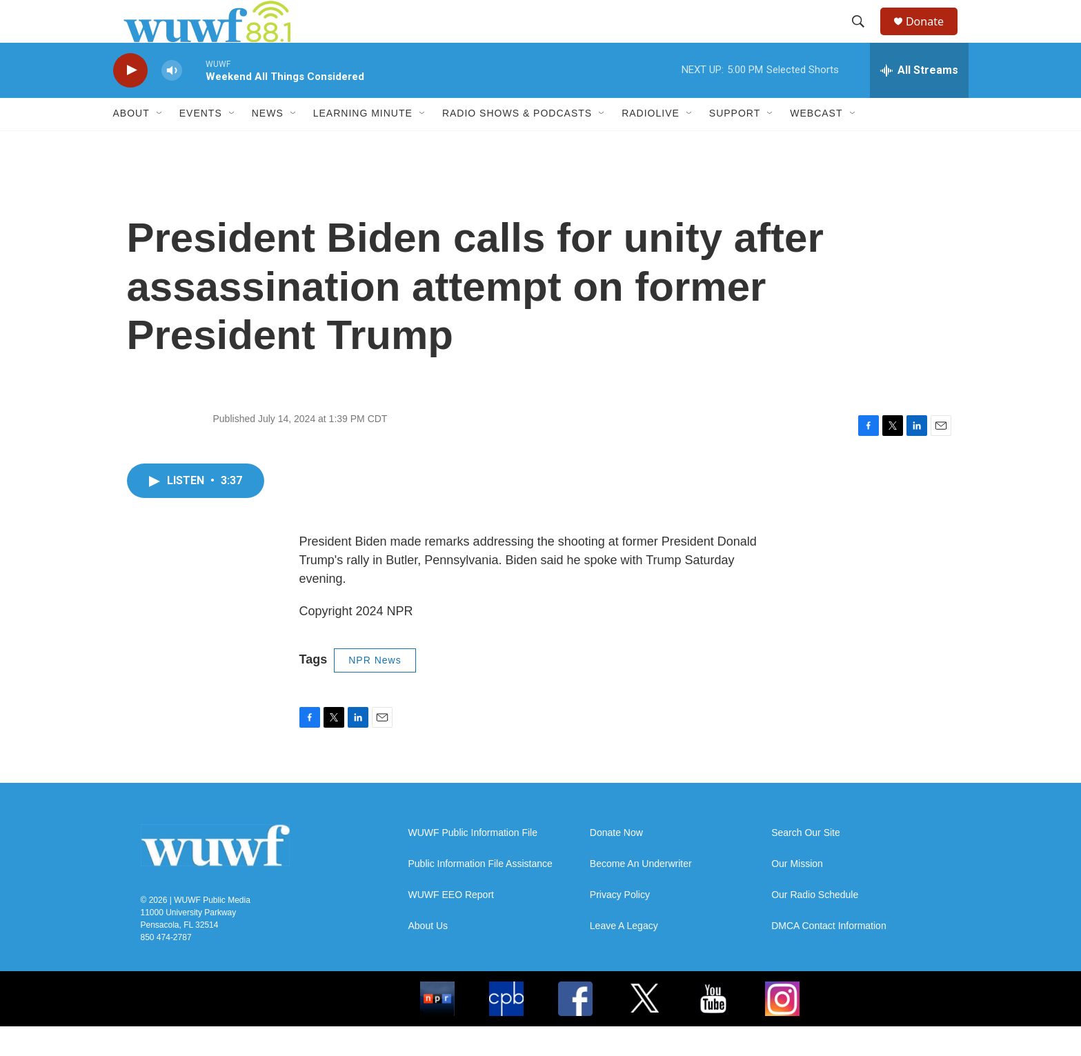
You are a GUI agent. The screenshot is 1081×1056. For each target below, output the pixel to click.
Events (200, 143)
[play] (130, 100)
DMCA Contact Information (828, 955)
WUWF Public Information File (472, 862)
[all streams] (919, 100)
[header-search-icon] (864, 36)
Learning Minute (363, 143)
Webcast (816, 143)
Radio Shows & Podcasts (517, 143)
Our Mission (797, 893)
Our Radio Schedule (814, 924)
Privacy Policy (620, 924)
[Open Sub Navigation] (160, 143)
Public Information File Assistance (480, 893)
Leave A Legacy (624, 955)
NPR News (374, 689)
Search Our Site (805, 862)
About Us (428, 955)
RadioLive (651, 143)
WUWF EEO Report (451, 924)
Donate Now (616, 862)
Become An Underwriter (641, 893)
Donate (933, 36)
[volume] (172, 100)
